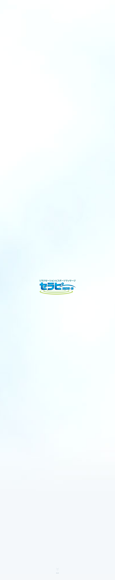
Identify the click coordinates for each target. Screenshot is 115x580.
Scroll (57, 573)
